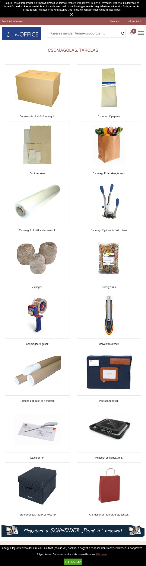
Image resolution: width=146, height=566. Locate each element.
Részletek (101, 554)
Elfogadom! (73, 561)
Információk (135, 21)
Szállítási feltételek (12, 21)
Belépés (114, 21)
